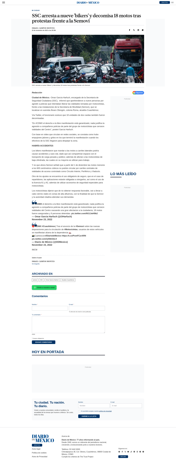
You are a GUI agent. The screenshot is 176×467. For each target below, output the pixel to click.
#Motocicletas (71, 229)
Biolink (123, 456)
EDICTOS (165, 2)
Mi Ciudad (36, 10)
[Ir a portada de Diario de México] (43, 438)
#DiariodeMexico (53, 236)
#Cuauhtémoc (48, 226)
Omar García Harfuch (52, 280)
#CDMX (38, 204)
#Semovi (80, 226)
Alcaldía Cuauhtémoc (68, 280)
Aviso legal (36, 449)
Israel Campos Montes (43, 28)
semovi (35, 280)
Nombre (35, 304)
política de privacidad (105, 411)
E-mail (71, 304)
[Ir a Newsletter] (172, 2)
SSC (41, 280)
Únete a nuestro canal (44, 288)
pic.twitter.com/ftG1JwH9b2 (84, 213)
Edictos (37, 445)
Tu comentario (37, 315)
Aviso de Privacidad (39, 457)
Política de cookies (39, 453)
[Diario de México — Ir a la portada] (88, 2)
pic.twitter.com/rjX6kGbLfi (44, 239)
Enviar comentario (43, 342)
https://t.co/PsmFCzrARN (74, 236)
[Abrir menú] (3, 2)
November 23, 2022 (42, 219)
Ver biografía (36, 264)
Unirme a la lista (89, 416)
